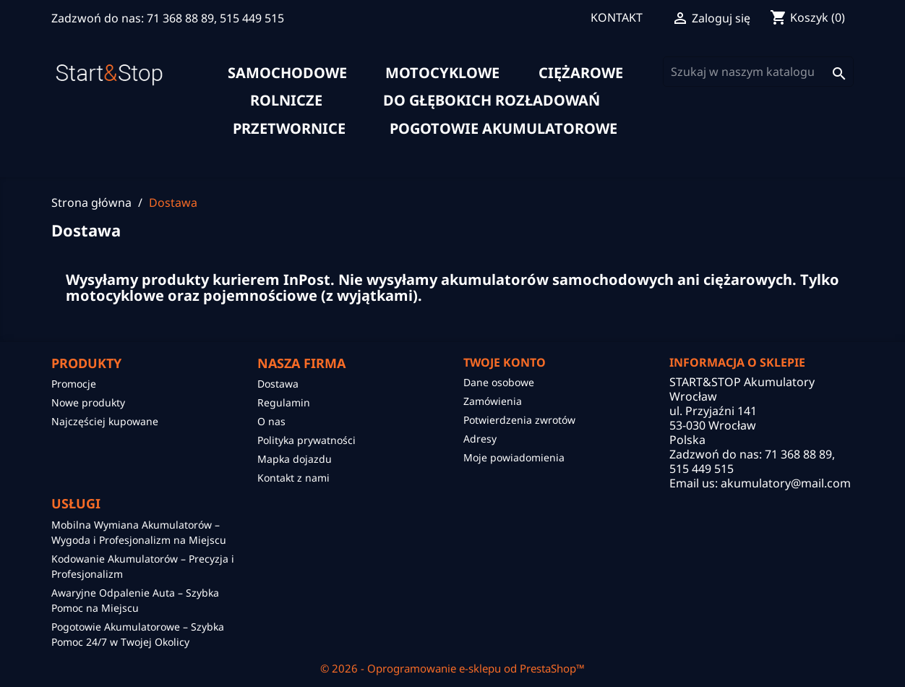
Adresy (480, 438)
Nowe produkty (88, 402)
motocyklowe (442, 73)
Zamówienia (492, 401)
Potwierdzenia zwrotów (519, 420)
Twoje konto (504, 362)
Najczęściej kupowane (104, 421)
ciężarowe (581, 73)
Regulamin (283, 402)
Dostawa (278, 384)
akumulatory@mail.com (786, 483)
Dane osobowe (498, 382)
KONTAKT (617, 17)
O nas (271, 421)
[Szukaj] (758, 71)
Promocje (73, 384)
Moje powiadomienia (514, 457)
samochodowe (287, 73)
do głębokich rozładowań (491, 100)
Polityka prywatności (306, 440)
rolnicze (286, 100)
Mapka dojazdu (294, 459)
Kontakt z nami (293, 478)
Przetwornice (289, 128)
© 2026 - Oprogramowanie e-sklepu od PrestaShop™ (452, 668)
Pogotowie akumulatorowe (503, 128)
